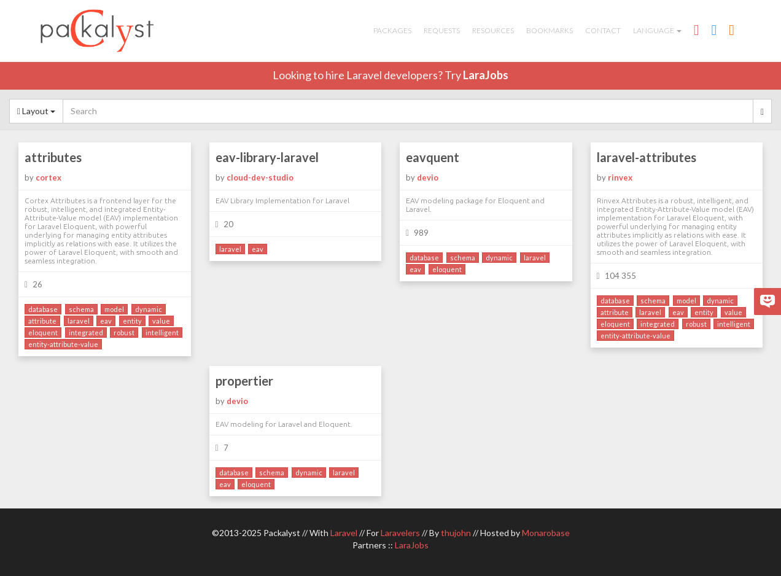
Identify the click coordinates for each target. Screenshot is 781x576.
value (161, 321)
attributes (53, 157)
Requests (442, 30)
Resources (493, 30)
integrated (86, 333)
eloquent (43, 333)
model (114, 309)
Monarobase (546, 532)
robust (124, 333)
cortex (48, 177)
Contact (603, 30)
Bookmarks (549, 30)
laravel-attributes (646, 157)
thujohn (456, 532)
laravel (79, 321)
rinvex (620, 177)
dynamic (148, 309)
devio (427, 177)
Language (657, 30)
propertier (244, 380)
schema (81, 309)
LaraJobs (485, 75)
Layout (36, 111)
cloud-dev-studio (260, 177)
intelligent (162, 333)
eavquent (432, 157)
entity (132, 321)
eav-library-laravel (267, 157)
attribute (42, 321)
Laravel (343, 532)
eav (106, 321)
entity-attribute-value (63, 344)
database (43, 309)
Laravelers (400, 532)
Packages (392, 30)
